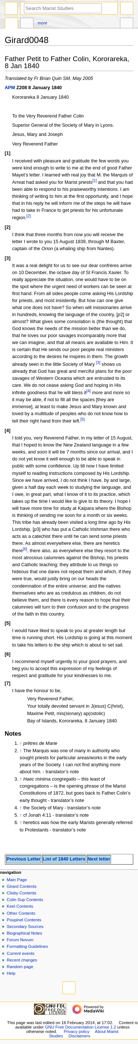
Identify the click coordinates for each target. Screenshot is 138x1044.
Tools (126, 24)
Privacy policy (76, 1031)
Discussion (27, 24)
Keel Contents (20, 906)
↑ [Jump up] (21, 743)
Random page (20, 966)
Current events (20, 953)
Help (11, 973)
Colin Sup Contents (25, 899)
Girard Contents (21, 886)
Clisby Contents (21, 893)
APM (10, 87)
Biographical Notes (24, 933)
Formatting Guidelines (27, 946)
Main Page (17, 879)
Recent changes (22, 960)
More (42, 23)
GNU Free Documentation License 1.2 (80, 1027)
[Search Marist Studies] (63, 8)
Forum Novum (20, 940)
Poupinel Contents (24, 920)
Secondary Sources (25, 926)
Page (11, 24)
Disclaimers (79, 1036)
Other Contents (21, 913)
